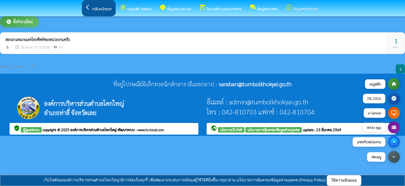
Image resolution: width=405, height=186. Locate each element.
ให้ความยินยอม (344, 180)
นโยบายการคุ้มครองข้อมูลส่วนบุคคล (273, 129)
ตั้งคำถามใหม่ (19, 21)
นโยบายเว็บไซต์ (231, 129)
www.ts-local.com (151, 129)
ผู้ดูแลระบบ (31, 129)
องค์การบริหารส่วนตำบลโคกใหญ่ (94, 129)
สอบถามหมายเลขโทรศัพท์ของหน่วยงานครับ (37, 39)
